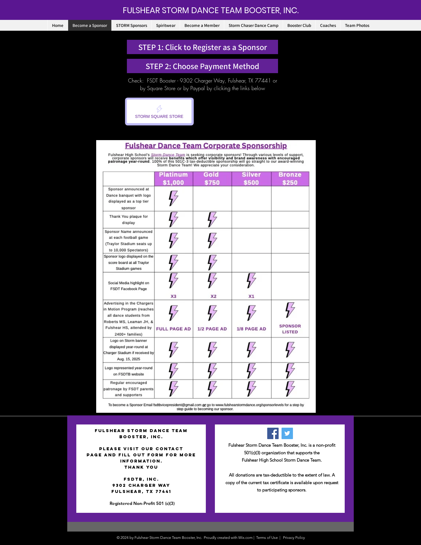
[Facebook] (273, 433)
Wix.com (245, 537)
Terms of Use (267, 537)
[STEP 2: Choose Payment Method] (202, 66)
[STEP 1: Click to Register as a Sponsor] (202, 47)
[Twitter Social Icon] (287, 433)
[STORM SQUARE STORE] (159, 111)
